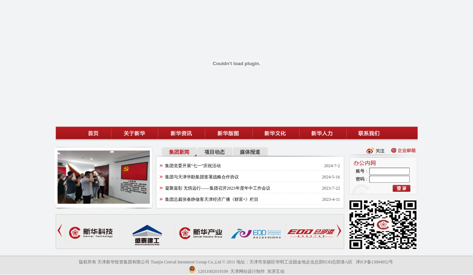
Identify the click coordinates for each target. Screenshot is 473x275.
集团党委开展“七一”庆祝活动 (193, 165)
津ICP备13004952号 (374, 262)
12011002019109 (213, 271)
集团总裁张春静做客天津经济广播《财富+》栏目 (212, 199)
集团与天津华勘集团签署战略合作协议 (202, 176)
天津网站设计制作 (247, 271)
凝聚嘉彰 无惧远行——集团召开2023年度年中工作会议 (217, 188)
